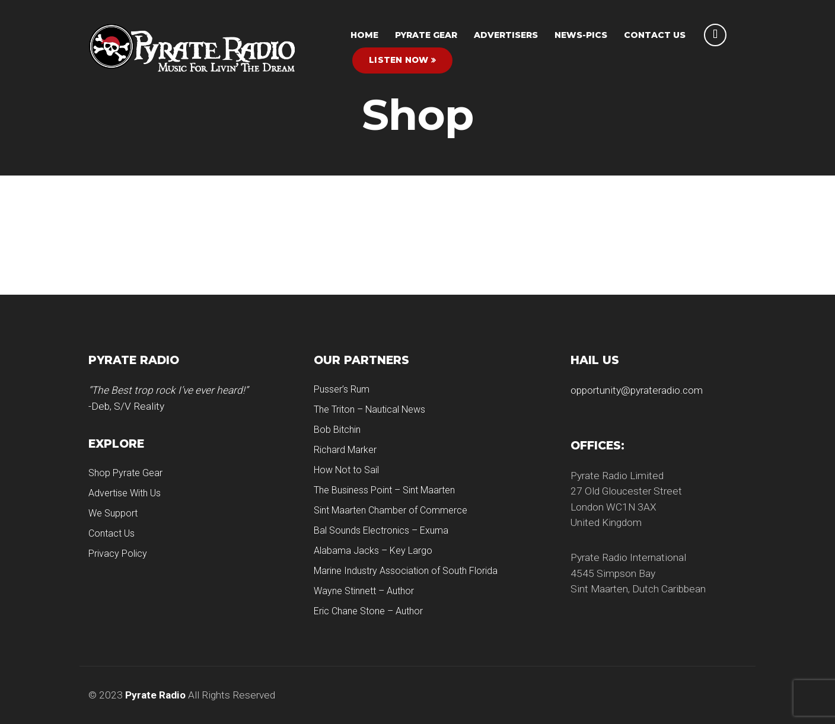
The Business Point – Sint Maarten (384, 490)
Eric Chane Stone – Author (368, 611)
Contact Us (655, 35)
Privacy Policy (117, 553)
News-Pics (580, 35)
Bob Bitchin (337, 429)
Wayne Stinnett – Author (364, 591)
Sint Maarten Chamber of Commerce (390, 510)
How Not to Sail (346, 470)
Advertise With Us (124, 493)
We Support (113, 513)
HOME (364, 35)
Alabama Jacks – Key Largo (373, 550)
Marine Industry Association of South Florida (406, 570)
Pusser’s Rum (341, 389)
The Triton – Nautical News (369, 409)
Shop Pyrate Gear (125, 473)
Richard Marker (345, 449)
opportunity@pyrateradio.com (637, 390)
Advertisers (506, 35)
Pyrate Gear (426, 35)
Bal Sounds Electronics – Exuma (381, 530)
